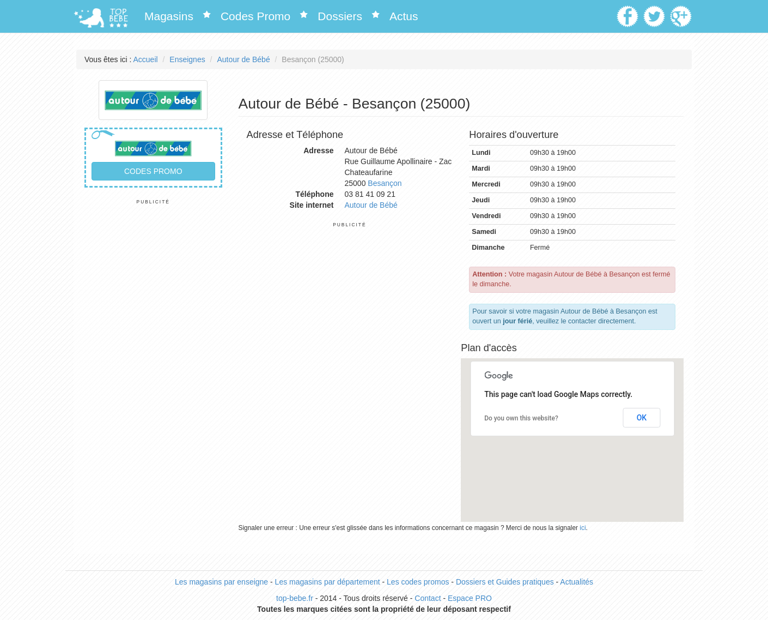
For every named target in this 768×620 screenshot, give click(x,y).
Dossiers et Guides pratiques (505, 581)
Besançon (384, 183)
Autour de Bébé (243, 59)
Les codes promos (418, 581)
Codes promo (153, 171)
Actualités (576, 581)
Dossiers (340, 16)
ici (583, 528)
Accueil (145, 59)
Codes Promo (255, 16)
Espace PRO (470, 598)
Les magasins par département (327, 581)
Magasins (168, 16)
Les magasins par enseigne (221, 581)
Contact (428, 598)
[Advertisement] (153, 368)
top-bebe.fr (294, 598)
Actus (403, 16)
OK (642, 417)
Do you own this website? (521, 418)
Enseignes (187, 59)
